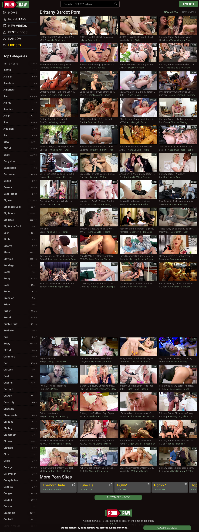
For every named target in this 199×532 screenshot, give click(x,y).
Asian (20, 116)
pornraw (17, 4)
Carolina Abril (95, 95)
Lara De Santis (95, 204)
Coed (20, 461)
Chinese (20, 422)
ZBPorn (163, 204)
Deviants (84, 149)
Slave (67, 286)
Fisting (107, 204)
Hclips (83, 40)
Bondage (20, 265)
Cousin (20, 506)
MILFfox (123, 416)
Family (64, 232)
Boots (20, 272)
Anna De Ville (134, 95)
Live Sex (188, 4)
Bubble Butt (20, 324)
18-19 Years (20, 64)
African (20, 77)
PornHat (123, 232)
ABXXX (83, 67)
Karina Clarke (95, 443)
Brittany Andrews (99, 149)
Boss (20, 285)
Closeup (20, 441)
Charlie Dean (97, 286)
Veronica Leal (56, 443)
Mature (103, 177)
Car (20, 363)
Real (144, 95)
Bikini (20, 233)
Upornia (163, 95)
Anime (20, 103)
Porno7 (168, 487)
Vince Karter (134, 204)
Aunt (20, 135)
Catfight (20, 389)
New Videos (171, 11)
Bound (20, 291)
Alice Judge (94, 471)
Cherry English (53, 177)
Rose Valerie (174, 389)
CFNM (20, 350)
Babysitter (20, 161)
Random (15, 39)
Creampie (174, 259)
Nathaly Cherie (55, 471)
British (20, 311)
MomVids (124, 40)
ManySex (84, 361)
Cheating (20, 409)
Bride (20, 304)
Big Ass (20, 200)
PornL (82, 122)
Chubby (20, 428)
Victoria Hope (56, 286)
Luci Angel (133, 122)
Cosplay (20, 487)
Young (171, 443)
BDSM (20, 148)
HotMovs (163, 40)
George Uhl (176, 232)
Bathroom (20, 174)
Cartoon (20, 370)
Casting (54, 122)
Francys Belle (174, 67)
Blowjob (144, 471)
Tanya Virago (177, 40)
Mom (67, 95)
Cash (20, 376)
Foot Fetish (149, 443)
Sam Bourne (177, 471)
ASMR (20, 70)
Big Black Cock (55, 95)
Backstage (20, 168)
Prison (54, 389)
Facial (141, 67)
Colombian (20, 474)
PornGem (164, 122)
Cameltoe (20, 357)
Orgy (66, 149)
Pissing (183, 122)
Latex (105, 471)
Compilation (20, 480)
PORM (131, 487)
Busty (20, 344)
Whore (174, 361)
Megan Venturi (134, 443)
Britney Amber (137, 259)
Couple (20, 500)
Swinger (183, 204)
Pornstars (17, 19)
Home (12, 13)
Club (20, 454)
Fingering (145, 361)
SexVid (83, 95)
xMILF (43, 40)
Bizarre (174, 122)
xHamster (164, 471)
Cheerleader (20, 415)
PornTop (44, 122)
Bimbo (106, 95)
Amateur (173, 204)
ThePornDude (57, 487)
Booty (90, 40)
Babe (66, 67)
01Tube (162, 389)
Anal (50, 40)
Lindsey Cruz (53, 416)
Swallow (132, 67)
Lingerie (94, 177)
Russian (135, 361)
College (20, 467)
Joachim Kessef (60, 259)
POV (51, 204)
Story (113, 389)
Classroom (20, 435)
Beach (20, 181)
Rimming (67, 177)
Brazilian (20, 298)
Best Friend (20, 194)
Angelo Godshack (177, 149)
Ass (97, 40)
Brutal (20, 318)
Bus (20, 337)
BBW (20, 142)
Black (20, 252)
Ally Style (135, 40)
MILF (58, 204)
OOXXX (83, 259)
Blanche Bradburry (99, 389)
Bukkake (20, 331)
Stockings (59, 40)
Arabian (20, 109)
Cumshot (186, 67)
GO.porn (163, 286)
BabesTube (45, 259)
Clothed (20, 448)
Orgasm (150, 259)
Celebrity (20, 402)
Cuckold (20, 519)
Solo (91, 67)
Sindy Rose (57, 67)
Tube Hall (94, 487)
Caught (20, 396)
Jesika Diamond (177, 95)
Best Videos (17, 32)
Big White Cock (20, 226)
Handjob (180, 443)
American (20, 90)
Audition (20, 129)
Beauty (20, 187)
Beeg (42, 177)
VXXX (162, 67)
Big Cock (147, 232)
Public (145, 149)
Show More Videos (118, 497)
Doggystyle (136, 232)
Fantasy (191, 95)
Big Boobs (20, 213)
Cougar (20, 493)
